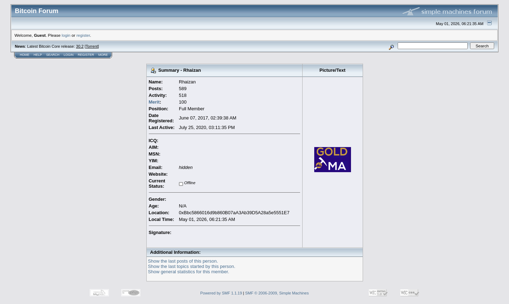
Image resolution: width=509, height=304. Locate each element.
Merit (154, 102)
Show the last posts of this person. (183, 261)
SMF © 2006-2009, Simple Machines (277, 293)
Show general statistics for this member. (188, 271)
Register (86, 55)
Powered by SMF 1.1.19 (221, 293)
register (83, 35)
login (66, 35)
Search (53, 55)
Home (24, 55)
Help (38, 55)
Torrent (92, 46)
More (103, 55)
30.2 (79, 46)
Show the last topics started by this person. (191, 266)
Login (69, 55)
